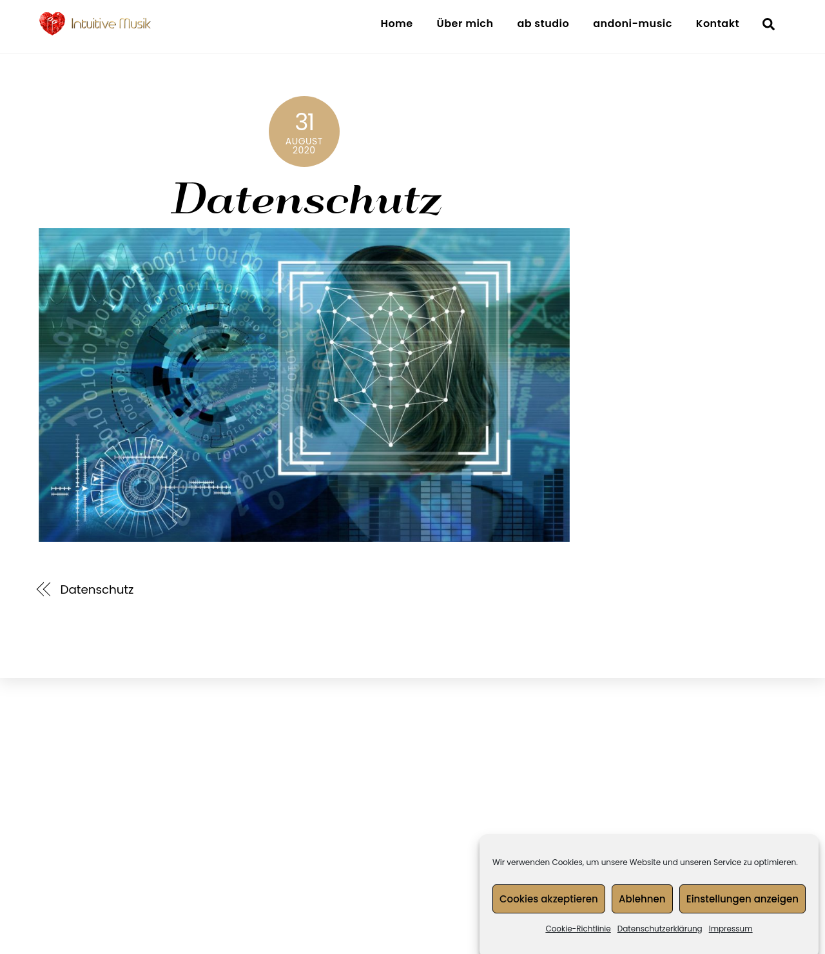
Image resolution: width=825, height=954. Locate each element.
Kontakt (717, 23)
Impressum (731, 936)
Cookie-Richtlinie (577, 936)
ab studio (543, 23)
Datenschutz (304, 196)
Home (396, 23)
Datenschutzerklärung (660, 936)
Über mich (465, 23)
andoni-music (632, 23)
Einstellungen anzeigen (742, 906)
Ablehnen (642, 906)
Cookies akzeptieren (549, 906)
